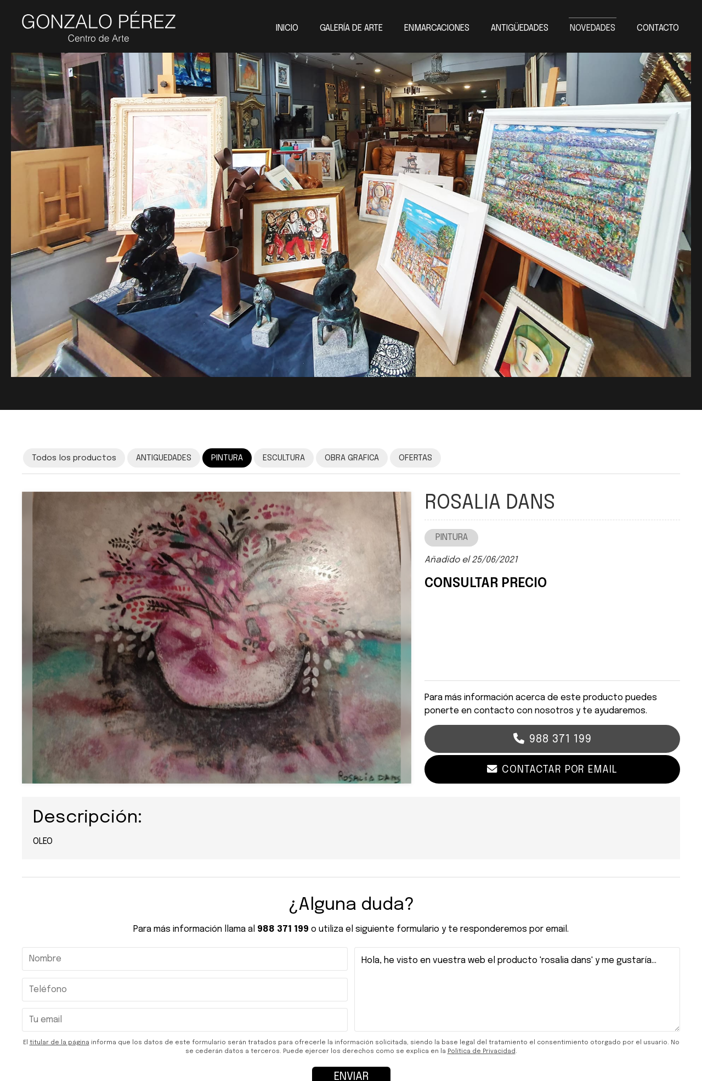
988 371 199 (560, 739)
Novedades (592, 28)
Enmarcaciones (436, 28)
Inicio (287, 28)
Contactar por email (559, 769)
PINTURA (451, 537)
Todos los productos (74, 458)
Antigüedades (519, 28)
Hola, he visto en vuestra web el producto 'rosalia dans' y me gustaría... (517, 989)
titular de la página (59, 1042)
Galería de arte (351, 28)
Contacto (658, 28)
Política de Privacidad (482, 1051)
